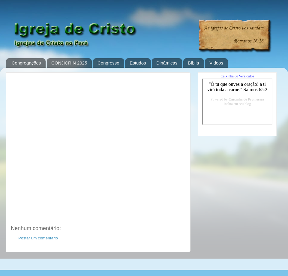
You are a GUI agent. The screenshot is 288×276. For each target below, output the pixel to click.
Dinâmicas (166, 62)
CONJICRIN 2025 (69, 62)
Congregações (26, 62)
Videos (216, 62)
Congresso (108, 62)
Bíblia (193, 62)
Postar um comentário (38, 238)
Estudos (138, 62)
